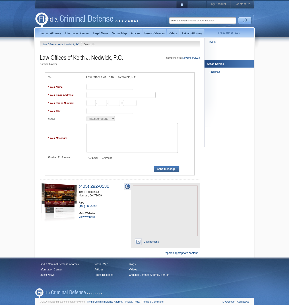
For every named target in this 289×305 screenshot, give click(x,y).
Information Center (51, 269)
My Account (218, 4)
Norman (215, 71)
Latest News (47, 274)
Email (95, 158)
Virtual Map (101, 264)
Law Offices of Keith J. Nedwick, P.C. (61, 44)
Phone (108, 158)
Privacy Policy (132, 301)
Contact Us (243, 4)
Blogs (132, 264)
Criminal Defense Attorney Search (149, 274)
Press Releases (104, 274)
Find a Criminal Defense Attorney (59, 264)
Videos (133, 269)
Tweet (212, 41)
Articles (99, 269)
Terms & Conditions (152, 301)
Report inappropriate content (181, 253)
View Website (87, 216)
